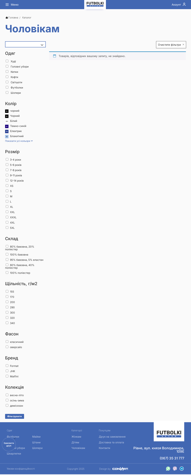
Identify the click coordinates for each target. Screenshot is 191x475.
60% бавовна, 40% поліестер (20, 267)
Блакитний (14, 136)
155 (10, 292)
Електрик (13, 131)
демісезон (15, 406)
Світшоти (14, 82)
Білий (11, 121)
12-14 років (15, 181)
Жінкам (76, 437)
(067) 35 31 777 (172, 459)
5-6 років (14, 165)
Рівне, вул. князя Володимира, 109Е (158, 450)
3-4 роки (14, 160)
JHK (10, 371)
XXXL (11, 217)
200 (10, 302)
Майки (36, 437)
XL (9, 207)
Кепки (12, 71)
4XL (10, 223)
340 (10, 323)
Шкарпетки (14, 455)
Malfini (12, 377)
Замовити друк (9, 444)
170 (10, 297)
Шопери (13, 92)
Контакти (104, 449)
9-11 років (14, 175)
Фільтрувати (14, 416)
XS (10, 186)
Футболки (15, 87)
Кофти (12, 77)
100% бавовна (17, 255)
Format (12, 366)
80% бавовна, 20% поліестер (20, 248)
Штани (36, 443)
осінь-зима (15, 401)
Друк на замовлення (112, 437)
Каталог (26, 17)
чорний (12, 111)
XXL (10, 212)
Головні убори (18, 66)
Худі (11, 61)
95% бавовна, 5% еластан (25, 260)
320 (10, 318)
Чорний (12, 116)
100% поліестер (18, 273)
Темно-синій (15, 126)
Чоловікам (78, 449)
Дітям (74, 443)
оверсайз (14, 347)
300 (10, 313)
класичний (15, 342)
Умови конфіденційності (21, 469)
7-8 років (14, 170)
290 (10, 308)
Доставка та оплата (111, 443)
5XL (10, 228)
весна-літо (15, 395)
